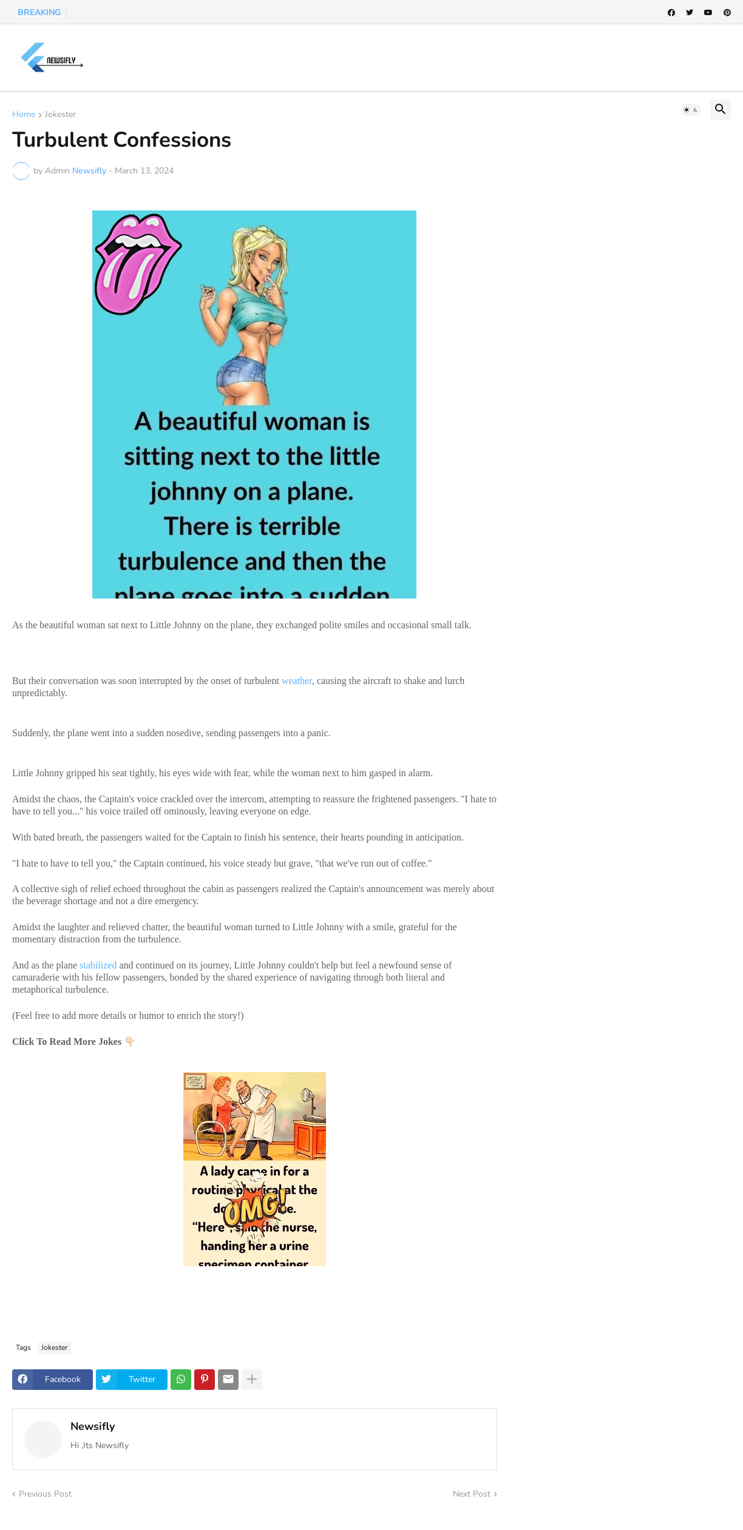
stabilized (98, 965)
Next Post (471, 1494)
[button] (690, 110)
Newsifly (92, 1426)
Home (23, 115)
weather (297, 681)
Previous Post (45, 1494)
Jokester (60, 115)
